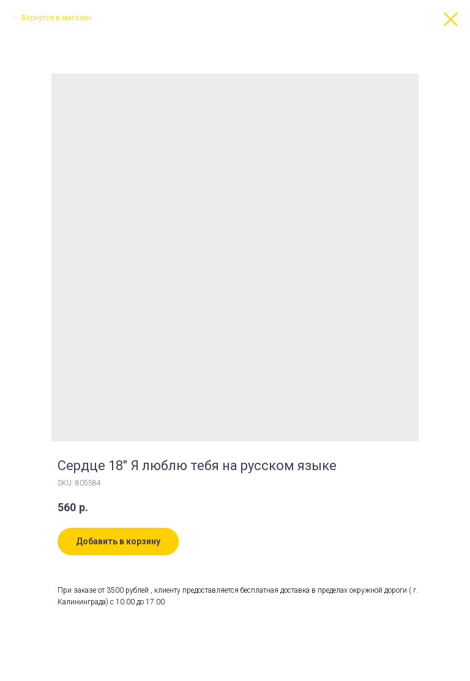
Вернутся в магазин (56, 17)
